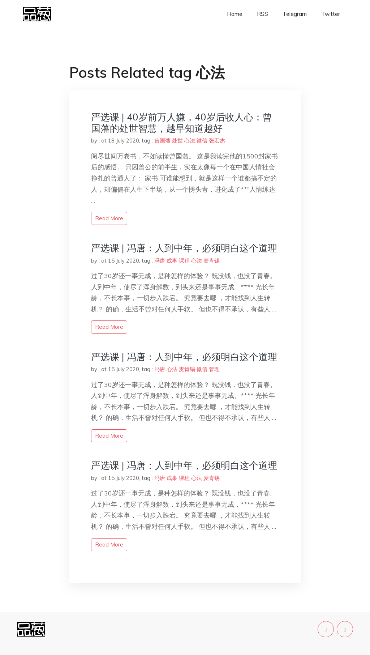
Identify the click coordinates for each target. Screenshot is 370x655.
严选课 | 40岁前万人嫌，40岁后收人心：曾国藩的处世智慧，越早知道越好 (181, 122)
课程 (184, 260)
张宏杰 (217, 140)
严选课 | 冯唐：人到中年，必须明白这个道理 (184, 248)
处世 (177, 140)
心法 (189, 140)
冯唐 (159, 260)
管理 (214, 369)
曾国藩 (162, 140)
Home (234, 13)
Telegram (295, 13)
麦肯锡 (211, 260)
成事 (172, 260)
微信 (202, 140)
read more (109, 218)
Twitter (330, 13)
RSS (262, 13)
